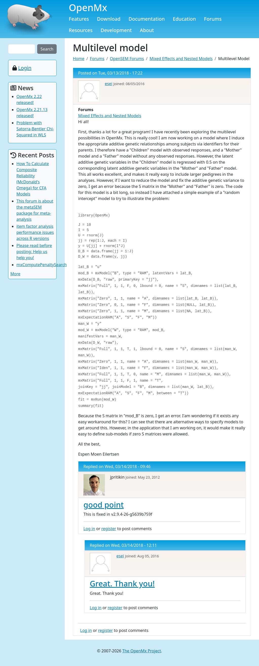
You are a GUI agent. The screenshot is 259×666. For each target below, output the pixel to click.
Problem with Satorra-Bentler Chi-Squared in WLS (35, 129)
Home (78, 58)
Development (116, 30)
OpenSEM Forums (127, 58)
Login (24, 67)
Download (109, 18)
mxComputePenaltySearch (41, 264)
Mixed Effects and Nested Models (180, 58)
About (147, 30)
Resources (81, 30)
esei (108, 83)
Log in (89, 528)
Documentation (146, 18)
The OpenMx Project (141, 651)
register (108, 528)
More (15, 274)
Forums (213, 18)
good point (103, 504)
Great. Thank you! (122, 583)
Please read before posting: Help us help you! (34, 251)
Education (184, 18)
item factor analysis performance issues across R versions (35, 232)
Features (79, 18)
